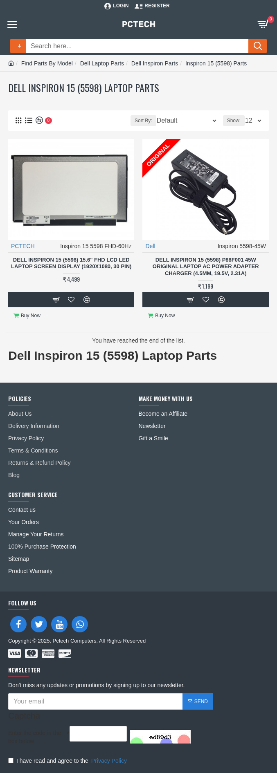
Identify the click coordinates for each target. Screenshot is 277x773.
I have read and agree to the (68, 760)
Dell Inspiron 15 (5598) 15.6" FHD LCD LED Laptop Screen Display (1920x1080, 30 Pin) (71, 263)
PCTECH (23, 246)
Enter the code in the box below (34, 737)
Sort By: (143, 120)
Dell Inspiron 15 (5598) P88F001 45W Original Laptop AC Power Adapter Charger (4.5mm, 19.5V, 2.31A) (206, 267)
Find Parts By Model (47, 63)
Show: (234, 120)
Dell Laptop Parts (102, 63)
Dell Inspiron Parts (154, 63)
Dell (150, 246)
